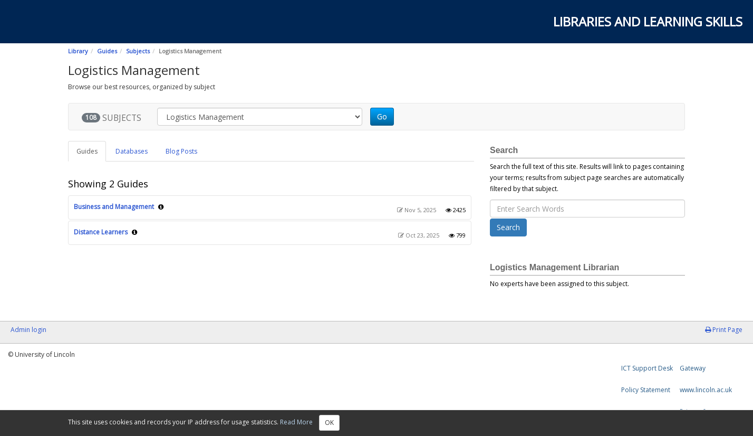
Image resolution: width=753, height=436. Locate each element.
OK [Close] (329, 422)
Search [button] (508, 227)
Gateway (693, 368)
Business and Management (114, 206)
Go (382, 116)
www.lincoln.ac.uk (706, 389)
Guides (107, 51)
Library (78, 51)
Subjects (138, 51)
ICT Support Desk (647, 368)
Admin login (28, 329)
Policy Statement (645, 389)
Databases (131, 151)
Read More (296, 422)
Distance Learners (101, 232)
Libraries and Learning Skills (647, 21)
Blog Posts (181, 151)
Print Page (723, 329)
